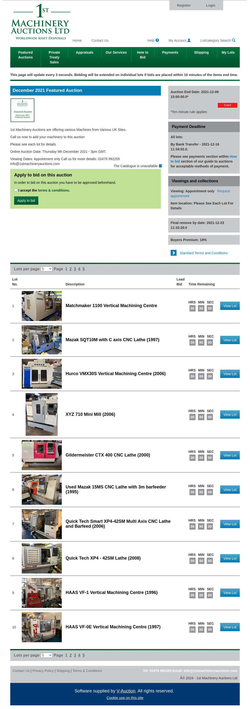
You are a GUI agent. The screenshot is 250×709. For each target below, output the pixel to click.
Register (184, 5)
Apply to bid (26, 201)
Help (153, 40)
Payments (170, 52)
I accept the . (42, 190)
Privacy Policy (43, 671)
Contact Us (100, 40)
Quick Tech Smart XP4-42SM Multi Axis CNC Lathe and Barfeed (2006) (118, 524)
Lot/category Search (217, 40)
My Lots (228, 52)
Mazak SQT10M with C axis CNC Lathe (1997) (112, 339)
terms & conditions (53, 190)
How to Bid (142, 54)
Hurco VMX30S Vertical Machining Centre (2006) (116, 373)
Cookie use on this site (125, 698)
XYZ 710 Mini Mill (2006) (90, 414)
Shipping (201, 52)
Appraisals (85, 52)
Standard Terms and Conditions (199, 253)
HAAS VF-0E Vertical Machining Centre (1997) (113, 626)
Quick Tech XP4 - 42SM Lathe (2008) (103, 558)
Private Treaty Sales (54, 57)
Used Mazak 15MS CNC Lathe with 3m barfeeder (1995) (116, 489)
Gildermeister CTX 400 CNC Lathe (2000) (108, 455)
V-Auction (126, 691)
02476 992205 (161, 671)
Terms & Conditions (87, 671)
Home (77, 40)
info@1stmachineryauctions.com (210, 671)
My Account (180, 40)
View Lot (229, 306)
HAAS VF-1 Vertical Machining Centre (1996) (112, 592)
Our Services (116, 52)
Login (210, 5)
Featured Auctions (25, 54)
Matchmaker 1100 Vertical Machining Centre (111, 305)
